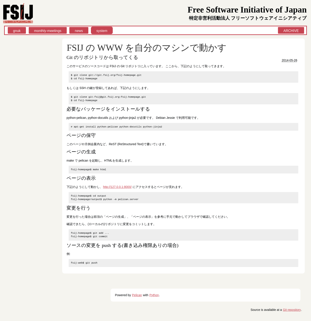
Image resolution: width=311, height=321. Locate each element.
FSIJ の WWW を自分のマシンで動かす (147, 48)
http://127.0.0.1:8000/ (117, 187)
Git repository (292, 309)
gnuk (17, 31)
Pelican (137, 295)
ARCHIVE (291, 31)
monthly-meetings (47, 31)
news (79, 31)
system (101, 31)
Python (154, 295)
